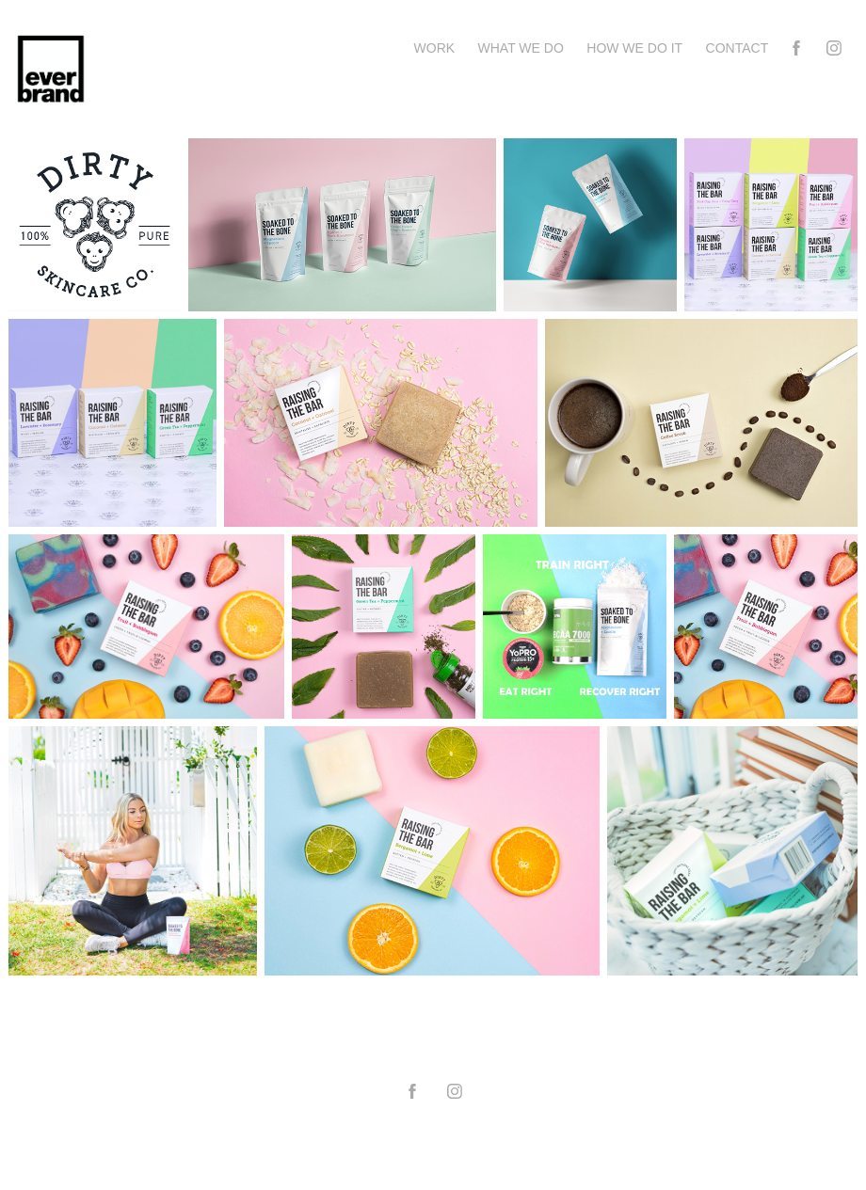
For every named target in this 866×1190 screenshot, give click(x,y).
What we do (521, 48)
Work (435, 48)
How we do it (634, 48)
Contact (737, 48)
